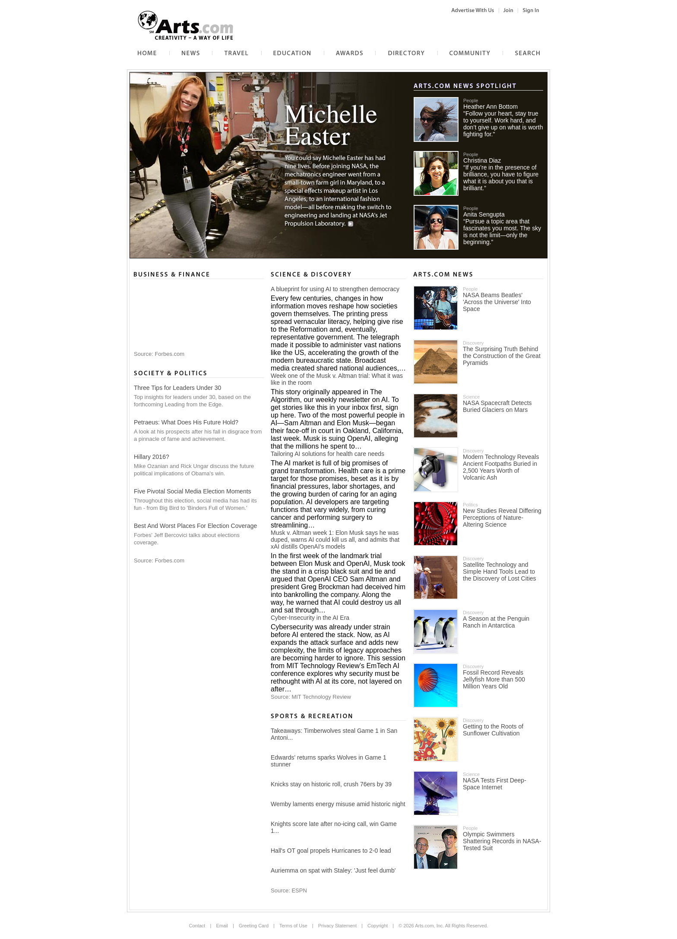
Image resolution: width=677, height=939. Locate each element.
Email (222, 925)
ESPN (299, 890)
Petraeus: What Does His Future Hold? (186, 422)
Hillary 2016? (151, 456)
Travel (219, 50)
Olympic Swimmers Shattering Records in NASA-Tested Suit (502, 841)
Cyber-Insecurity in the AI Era (310, 617)
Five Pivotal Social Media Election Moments (192, 491)
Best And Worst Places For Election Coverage (195, 525)
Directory (386, 50)
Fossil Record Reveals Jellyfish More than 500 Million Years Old (494, 679)
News (176, 50)
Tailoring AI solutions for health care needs (327, 453)
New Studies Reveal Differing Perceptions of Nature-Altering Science (502, 517)
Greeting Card (254, 925)
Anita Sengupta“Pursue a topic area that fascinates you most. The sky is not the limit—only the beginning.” (502, 228)
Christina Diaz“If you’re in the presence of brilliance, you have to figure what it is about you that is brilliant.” (500, 174)
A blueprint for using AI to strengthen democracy (335, 289)
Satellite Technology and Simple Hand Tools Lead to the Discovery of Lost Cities (499, 571)
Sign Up (508, 10)
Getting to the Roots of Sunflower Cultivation (493, 730)
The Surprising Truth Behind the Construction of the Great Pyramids (502, 355)
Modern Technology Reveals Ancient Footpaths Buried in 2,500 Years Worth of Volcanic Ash (501, 467)
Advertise (467, 10)
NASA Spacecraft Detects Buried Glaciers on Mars (497, 406)
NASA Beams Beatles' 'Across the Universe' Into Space (497, 302)
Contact (197, 925)
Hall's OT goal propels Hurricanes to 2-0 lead (331, 850)
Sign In (529, 10)
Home (134, 50)
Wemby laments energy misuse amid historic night (338, 804)
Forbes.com (169, 354)
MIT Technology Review (321, 697)
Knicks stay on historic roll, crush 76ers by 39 (331, 784)
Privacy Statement (337, 925)
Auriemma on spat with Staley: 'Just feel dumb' (333, 870)
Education (274, 50)
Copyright (377, 925)
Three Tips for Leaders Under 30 (177, 387)
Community (452, 50)
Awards (333, 50)
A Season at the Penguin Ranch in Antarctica (496, 622)
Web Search (518, 50)
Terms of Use (293, 925)
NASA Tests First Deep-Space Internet (494, 784)
